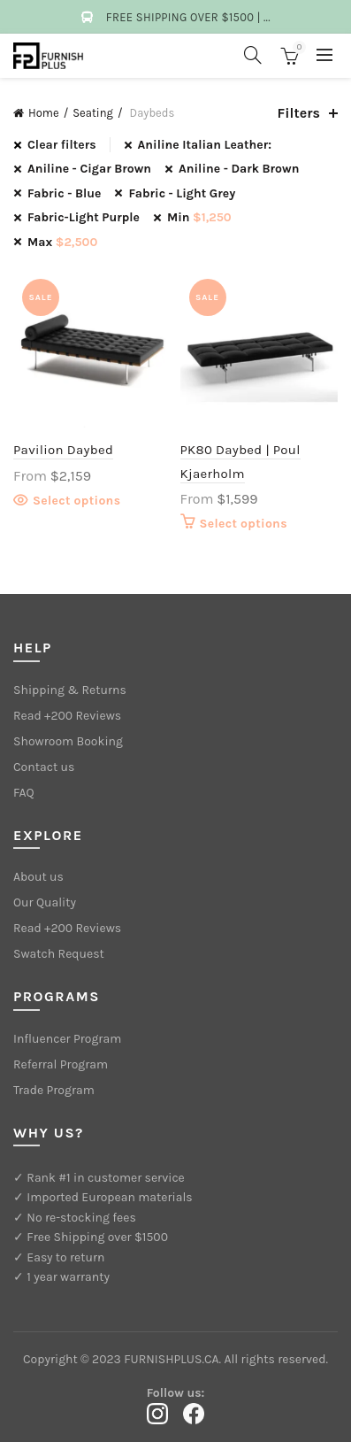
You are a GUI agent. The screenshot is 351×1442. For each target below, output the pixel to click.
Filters (299, 112)
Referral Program (60, 1064)
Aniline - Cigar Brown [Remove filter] (89, 168)
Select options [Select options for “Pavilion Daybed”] (76, 500)
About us (38, 876)
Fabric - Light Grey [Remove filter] (181, 193)
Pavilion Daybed (63, 450)
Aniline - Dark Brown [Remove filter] (239, 168)
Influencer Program (67, 1038)
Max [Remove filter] (62, 242)
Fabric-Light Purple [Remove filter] (83, 217)
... (267, 17)
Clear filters (61, 144)
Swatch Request (58, 953)
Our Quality (44, 902)
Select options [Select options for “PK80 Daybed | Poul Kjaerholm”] (243, 523)
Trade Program (54, 1090)
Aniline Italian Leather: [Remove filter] (204, 144)
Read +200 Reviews (67, 715)
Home (43, 113)
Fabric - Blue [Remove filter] (64, 193)
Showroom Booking (68, 741)
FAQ (23, 792)
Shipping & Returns (69, 690)
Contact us (43, 767)
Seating (92, 113)
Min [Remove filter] (199, 217)
